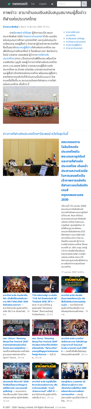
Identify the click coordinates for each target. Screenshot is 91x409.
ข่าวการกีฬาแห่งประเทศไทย (73, 34)
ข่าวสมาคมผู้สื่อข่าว (74, 45)
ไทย (32, 4)
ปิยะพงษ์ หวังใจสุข (22, 33)
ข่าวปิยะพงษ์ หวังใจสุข (75, 38)
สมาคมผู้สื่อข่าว (24, 47)
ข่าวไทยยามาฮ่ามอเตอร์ (76, 41)
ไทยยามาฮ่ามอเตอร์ (33, 36)
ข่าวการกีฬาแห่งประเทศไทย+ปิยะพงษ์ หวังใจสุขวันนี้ (35, 133)
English (43, 4)
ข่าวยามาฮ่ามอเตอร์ (74, 48)
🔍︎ (84, 3)
